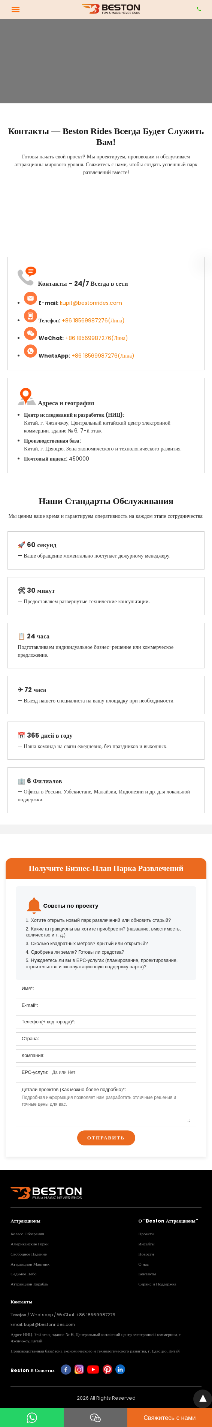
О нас (144, 1264)
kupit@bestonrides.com (91, 303)
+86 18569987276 (95, 1315)
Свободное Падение (28, 1254)
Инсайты (147, 1244)
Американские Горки (29, 1244)
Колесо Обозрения (27, 1234)
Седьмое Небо (23, 1274)
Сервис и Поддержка (157, 1284)
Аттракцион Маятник (29, 1264)
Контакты (147, 1274)
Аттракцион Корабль (29, 1284)
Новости (146, 1254)
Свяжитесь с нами (169, 1417)
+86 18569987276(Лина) (93, 320)
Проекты (147, 1234)
